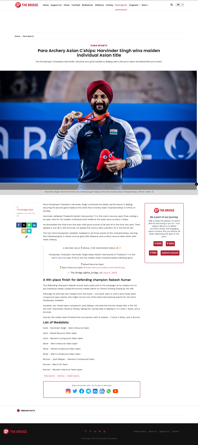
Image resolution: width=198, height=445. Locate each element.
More (145, 5)
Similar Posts (28, 410)
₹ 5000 (158, 243)
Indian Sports (73, 376)
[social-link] (26, 236)
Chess (67, 5)
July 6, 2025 (110, 272)
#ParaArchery (90, 267)
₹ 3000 (170, 243)
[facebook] (18, 225)
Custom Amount (170, 252)
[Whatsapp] (29, 225)
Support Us (56, 5)
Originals (134, 5)
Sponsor (171, 223)
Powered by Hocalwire (107, 438)
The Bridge (96, 385)
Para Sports (121, 5)
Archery (61, 376)
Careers (175, 431)
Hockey (109, 5)
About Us (153, 431)
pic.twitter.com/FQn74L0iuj (111, 267)
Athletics (99, 5)
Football (76, 5)
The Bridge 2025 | (89, 438)
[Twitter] (23, 225)
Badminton (87, 5)
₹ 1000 (153, 252)
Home (46, 5)
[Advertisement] (99, 24)
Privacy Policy (140, 431)
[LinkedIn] (34, 225)
